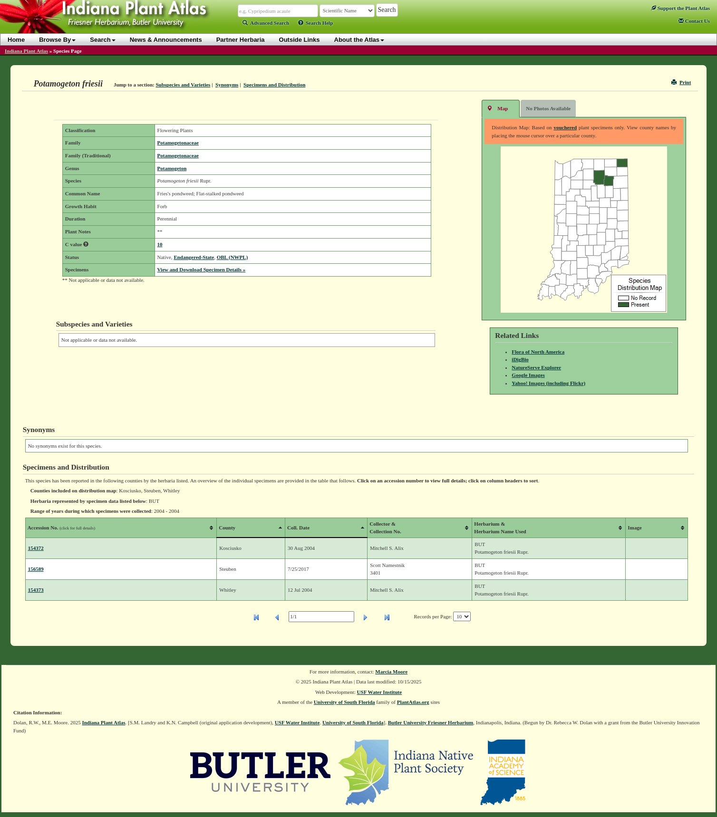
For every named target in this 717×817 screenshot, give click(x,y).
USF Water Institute (379, 692)
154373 (36, 590)
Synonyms (226, 84)
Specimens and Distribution (274, 84)
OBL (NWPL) (232, 257)
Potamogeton (172, 168)
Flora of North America (538, 352)
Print (681, 82)
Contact (694, 21)
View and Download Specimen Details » (201, 269)
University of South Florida (344, 702)
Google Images (528, 375)
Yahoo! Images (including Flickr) (548, 383)
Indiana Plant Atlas (26, 51)
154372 (36, 548)
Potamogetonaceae (178, 142)
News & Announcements (166, 39)
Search (102, 39)
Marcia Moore (391, 671)
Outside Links (299, 39)
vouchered (565, 127)
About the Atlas (359, 39)
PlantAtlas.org (413, 702)
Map (497, 108)
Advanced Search (265, 23)
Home (16, 39)
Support (680, 8)
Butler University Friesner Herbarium (431, 722)
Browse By (57, 39)
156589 (36, 569)
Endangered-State (194, 257)
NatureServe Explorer (536, 367)
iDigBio (520, 359)
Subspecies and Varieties (182, 84)
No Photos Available (548, 108)
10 (160, 244)
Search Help (315, 23)
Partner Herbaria (240, 39)
